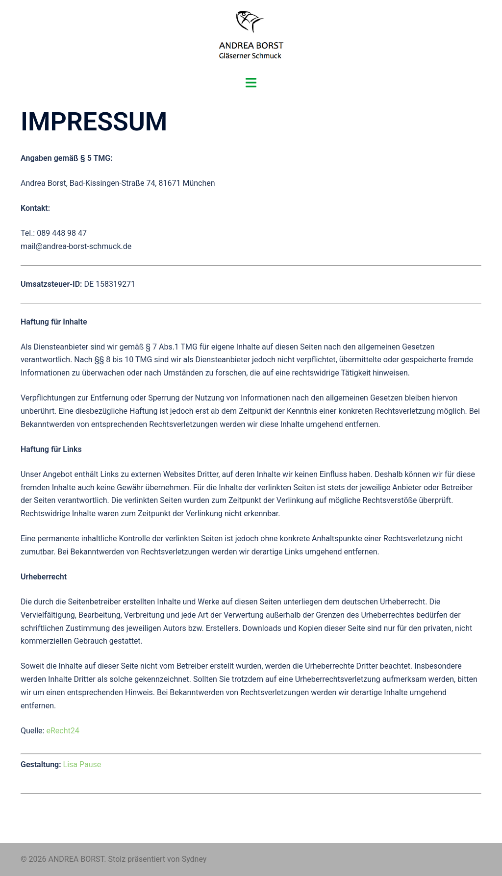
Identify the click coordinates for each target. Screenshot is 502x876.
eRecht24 (62, 730)
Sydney (194, 859)
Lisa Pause (82, 764)
